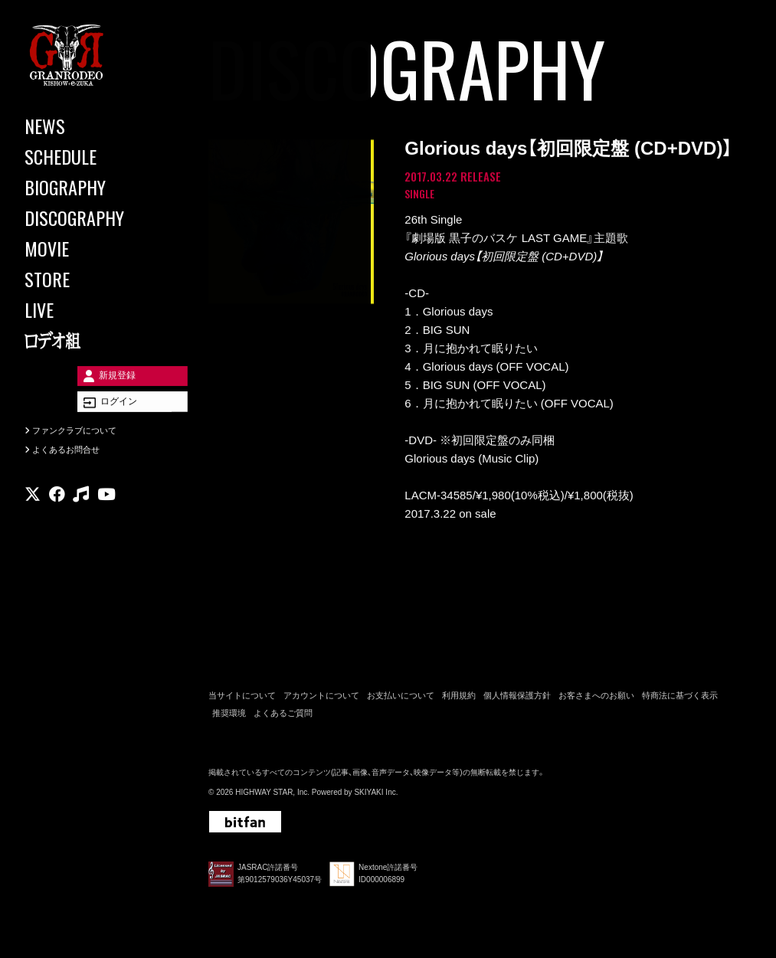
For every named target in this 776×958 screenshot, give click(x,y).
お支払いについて (400, 699)
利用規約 (459, 699)
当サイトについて (242, 699)
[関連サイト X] (33, 516)
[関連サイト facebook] (57, 516)
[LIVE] (92, 309)
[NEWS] (92, 125)
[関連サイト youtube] (106, 516)
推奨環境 (229, 716)
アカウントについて (321, 699)
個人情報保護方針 (517, 699)
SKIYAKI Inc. (376, 796)
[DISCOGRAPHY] (92, 217)
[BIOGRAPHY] (92, 187)
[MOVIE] (92, 248)
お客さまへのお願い (596, 699)
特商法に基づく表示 (680, 699)
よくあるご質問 (283, 716)
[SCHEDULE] (92, 156)
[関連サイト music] (81, 516)
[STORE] (92, 279)
